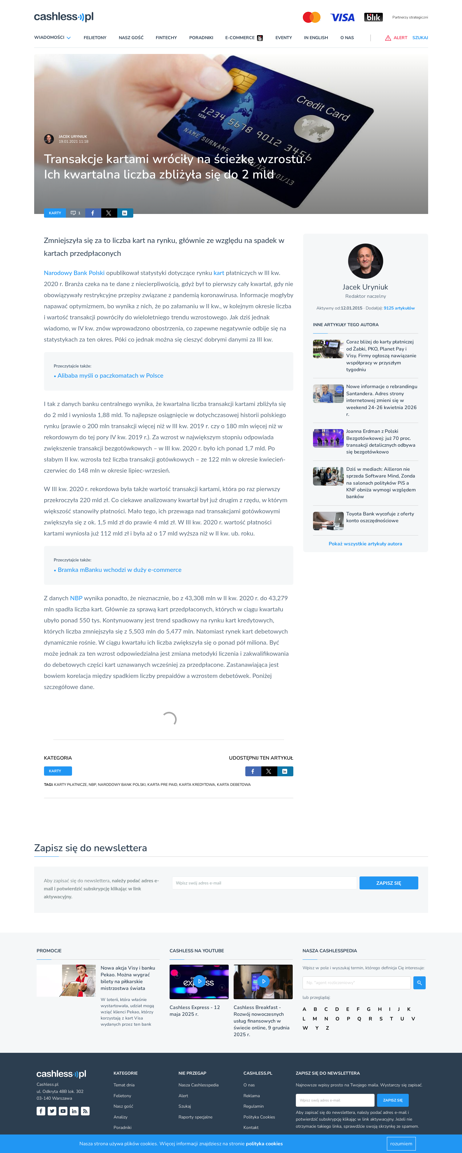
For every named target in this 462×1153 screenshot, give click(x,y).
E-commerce (240, 38)
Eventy (283, 38)
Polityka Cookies (259, 1117)
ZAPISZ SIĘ (388, 883)
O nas (347, 38)
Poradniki (201, 38)
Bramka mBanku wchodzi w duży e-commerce (118, 569)
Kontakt (251, 1127)
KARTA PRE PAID (162, 784)
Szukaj (185, 1106)
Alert (183, 1096)
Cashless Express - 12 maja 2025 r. (195, 1011)
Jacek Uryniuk (73, 136)
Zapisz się (393, 1100)
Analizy (120, 1117)
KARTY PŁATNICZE (70, 784)
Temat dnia (124, 1085)
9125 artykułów (399, 308)
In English (316, 38)
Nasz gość (131, 38)
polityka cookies (264, 1143)
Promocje (49, 951)
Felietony (95, 38)
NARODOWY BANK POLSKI (122, 784)
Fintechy (166, 38)
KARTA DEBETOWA (234, 784)
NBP (76, 597)
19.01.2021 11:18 (73, 141)
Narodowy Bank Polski (74, 272)
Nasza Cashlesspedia (199, 1085)
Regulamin (253, 1106)
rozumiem (401, 1143)
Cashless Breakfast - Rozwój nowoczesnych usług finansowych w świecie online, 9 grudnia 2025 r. (262, 1021)
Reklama (251, 1096)
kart (219, 272)
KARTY (55, 213)
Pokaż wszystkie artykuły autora (365, 543)
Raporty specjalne (195, 1117)
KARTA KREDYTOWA (197, 784)
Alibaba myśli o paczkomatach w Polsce (108, 375)
